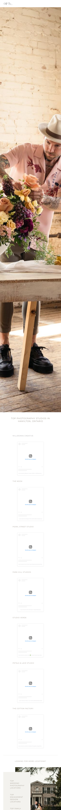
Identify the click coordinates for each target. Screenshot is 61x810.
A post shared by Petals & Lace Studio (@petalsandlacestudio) (30, 700)
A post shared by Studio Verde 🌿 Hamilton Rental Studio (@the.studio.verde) (32, 655)
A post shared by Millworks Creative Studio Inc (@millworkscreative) (30, 473)
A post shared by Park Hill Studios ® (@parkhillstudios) (30, 609)
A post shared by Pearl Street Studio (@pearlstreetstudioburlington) (30, 564)
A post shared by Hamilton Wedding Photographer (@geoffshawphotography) (32, 746)
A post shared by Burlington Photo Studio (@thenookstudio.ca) (30, 518)
